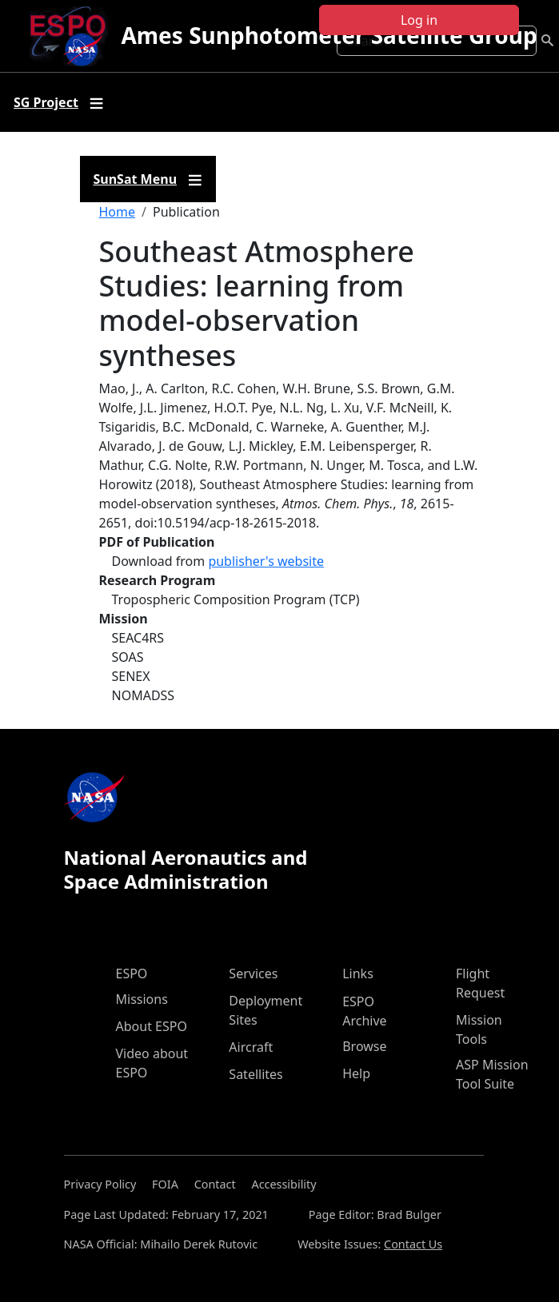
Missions (142, 999)
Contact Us (413, 1244)
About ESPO (151, 1026)
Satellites (255, 1074)
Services (253, 973)
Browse (364, 1046)
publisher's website (266, 561)
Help (356, 1073)
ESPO (132, 973)
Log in (419, 20)
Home (117, 212)
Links (357, 973)
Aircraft (251, 1047)
